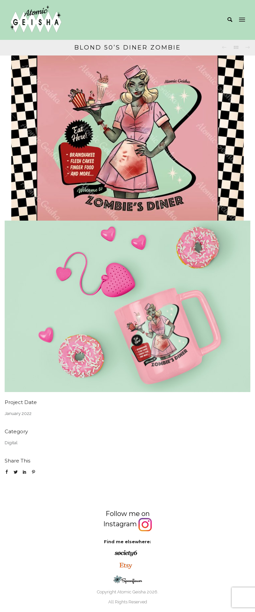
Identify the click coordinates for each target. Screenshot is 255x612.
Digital (11, 442)
